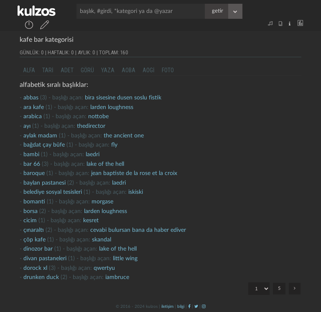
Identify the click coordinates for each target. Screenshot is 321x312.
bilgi (180, 306)
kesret (91, 220)
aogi (149, 70)
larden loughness (111, 107)
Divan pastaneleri (44, 258)
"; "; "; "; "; (259, 288)
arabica (32, 116)
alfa (29, 70)
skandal (101, 240)
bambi (31, 154)
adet (67, 70)
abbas (30, 98)
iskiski (135, 192)
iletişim (167, 306)
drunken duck (41, 277)
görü (87, 70)
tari (48, 70)
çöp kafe (34, 240)
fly (114, 145)
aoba (128, 70)
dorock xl (35, 268)
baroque (34, 173)
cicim (30, 220)
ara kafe (33, 107)
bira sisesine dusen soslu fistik (123, 98)
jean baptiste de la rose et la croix (134, 173)
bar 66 (31, 164)
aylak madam (40, 136)
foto (168, 70)
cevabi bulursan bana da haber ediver (138, 230)
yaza (108, 70)
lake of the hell (105, 164)
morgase (102, 202)
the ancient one (124, 136)
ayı (27, 126)
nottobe (98, 116)
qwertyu (104, 268)
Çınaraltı (33, 230)
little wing (125, 258)
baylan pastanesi (44, 183)
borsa (30, 211)
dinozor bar (38, 249)
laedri (92, 154)
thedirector (91, 126)
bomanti (34, 202)
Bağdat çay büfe (44, 145)
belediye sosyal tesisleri (52, 192)
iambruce (117, 277)
